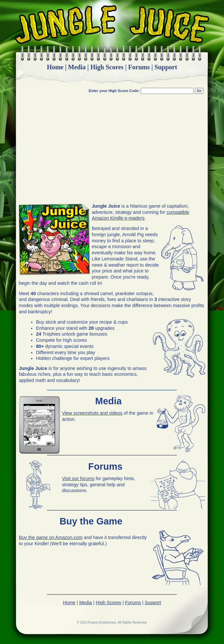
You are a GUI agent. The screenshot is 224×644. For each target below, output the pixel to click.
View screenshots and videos (92, 413)
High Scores (106, 67)
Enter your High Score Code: (115, 91)
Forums (139, 67)
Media (76, 67)
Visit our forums (78, 478)
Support (165, 67)
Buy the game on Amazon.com (51, 537)
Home (55, 67)
